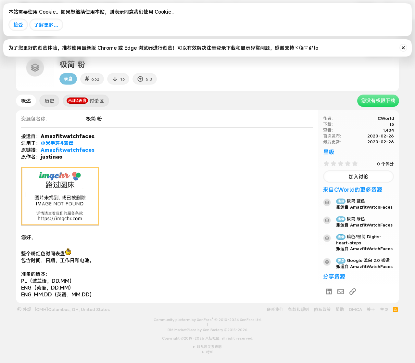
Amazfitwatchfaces (67, 150)
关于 (371, 309)
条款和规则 (298, 309)
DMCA (355, 309)
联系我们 (275, 309)
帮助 (339, 309)
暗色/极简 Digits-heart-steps (359, 240)
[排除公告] (403, 48)
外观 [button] (24, 309)
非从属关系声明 (209, 346)
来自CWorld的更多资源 (352, 189)
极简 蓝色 (350, 201)
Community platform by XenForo (208, 320)
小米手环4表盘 (57, 143)
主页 (384, 309)
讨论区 (85, 100)
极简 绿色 (350, 219)
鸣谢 (209, 352)
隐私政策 (322, 309)
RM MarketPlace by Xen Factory (207, 330)
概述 (26, 100)
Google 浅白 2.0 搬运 (363, 260)
